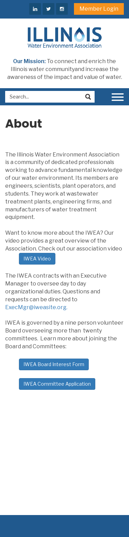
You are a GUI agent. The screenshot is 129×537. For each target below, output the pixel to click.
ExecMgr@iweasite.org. (36, 307)
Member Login (98, 8)
